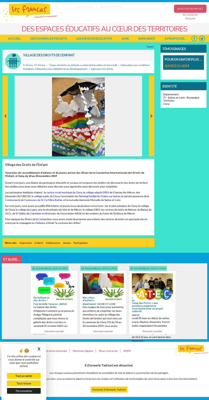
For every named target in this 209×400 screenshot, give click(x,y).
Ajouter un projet (190, 8)
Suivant (151, 79)
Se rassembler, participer (13, 61)
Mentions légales (83, 350)
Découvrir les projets (48, 38)
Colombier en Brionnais (42, 213)
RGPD (127, 350)
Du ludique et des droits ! (42, 299)
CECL (8, 213)
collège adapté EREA (97, 192)
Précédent (5, 150)
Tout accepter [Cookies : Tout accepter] (23, 375)
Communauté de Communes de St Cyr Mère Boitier (33, 199)
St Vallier (20, 213)
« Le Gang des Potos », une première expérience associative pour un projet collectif (147, 304)
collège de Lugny (27, 209)
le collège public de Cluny (46, 196)
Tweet (150, 46)
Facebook (194, 38)
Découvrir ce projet (54, 331)
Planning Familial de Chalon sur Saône (99, 196)
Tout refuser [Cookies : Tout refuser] (23, 383)
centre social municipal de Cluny (64, 192)
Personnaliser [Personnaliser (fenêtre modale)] (24, 390)
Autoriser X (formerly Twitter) (109, 389)
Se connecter (190, 14)
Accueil (14, 38)
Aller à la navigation (110, 6)
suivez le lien (176, 66)
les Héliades (38, 222)
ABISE (78, 213)
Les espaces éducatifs (94, 38)
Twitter (201, 38)
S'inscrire (190, 18)
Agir (125, 38)
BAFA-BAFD (146, 38)
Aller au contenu (85, 6)
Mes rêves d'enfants (89, 299)
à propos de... (175, 38)
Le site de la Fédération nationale (47, 350)
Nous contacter (108, 350)
